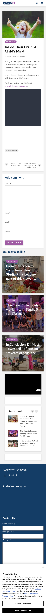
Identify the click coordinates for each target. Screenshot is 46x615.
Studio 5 (13, 475)
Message (9, 540)
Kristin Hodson (11, 150)
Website (7, 231)
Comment (8, 183)
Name (7, 213)
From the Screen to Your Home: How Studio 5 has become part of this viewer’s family (28, 421)
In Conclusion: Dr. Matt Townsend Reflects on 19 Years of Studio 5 (29, 443)
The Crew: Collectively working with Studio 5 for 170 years (29, 433)
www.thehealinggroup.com (16, 86)
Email (7, 222)
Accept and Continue (23, 610)
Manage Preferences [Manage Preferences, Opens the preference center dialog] (23, 603)
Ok (43, 567)
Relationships (10, 42)
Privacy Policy (11, 591)
